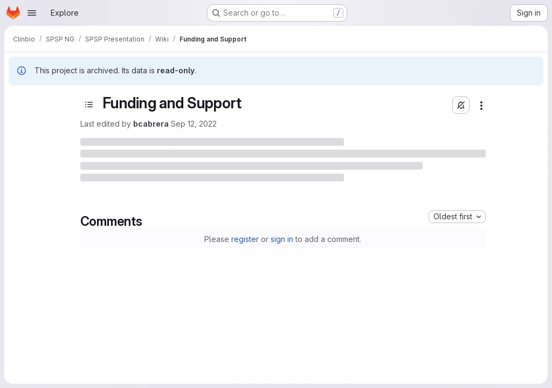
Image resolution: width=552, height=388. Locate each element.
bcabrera (151, 123)
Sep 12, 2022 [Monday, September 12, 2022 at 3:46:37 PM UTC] (194, 123)
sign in (282, 239)
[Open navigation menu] (31, 13)
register (245, 239)
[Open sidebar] (89, 104)
